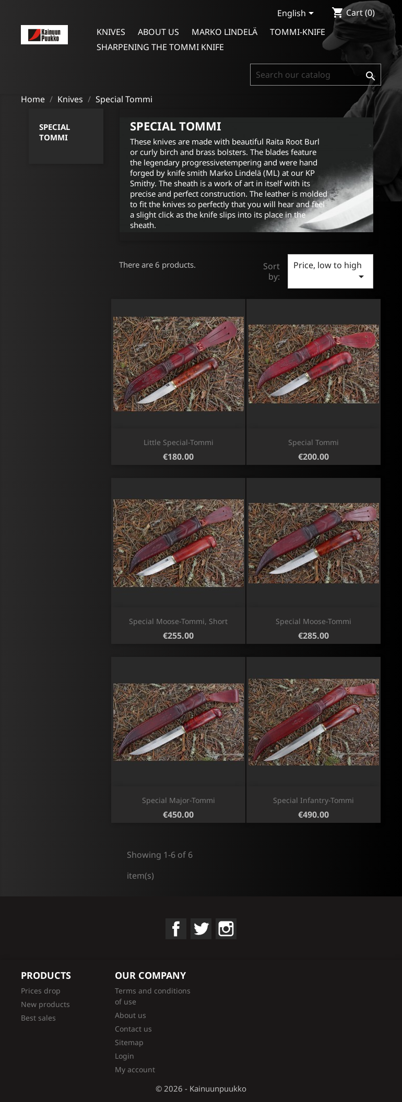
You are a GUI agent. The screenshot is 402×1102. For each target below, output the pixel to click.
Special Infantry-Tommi (313, 800)
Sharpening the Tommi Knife (160, 47)
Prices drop (41, 991)
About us (158, 32)
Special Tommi (54, 132)
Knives (111, 32)
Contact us (133, 1029)
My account (135, 1069)
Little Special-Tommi (179, 442)
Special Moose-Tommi (313, 621)
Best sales (38, 1018)
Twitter (201, 928)
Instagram (226, 928)
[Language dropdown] (297, 14)
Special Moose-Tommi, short (178, 621)
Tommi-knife (297, 32)
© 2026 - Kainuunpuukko (201, 1088)
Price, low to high (330, 271)
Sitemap (129, 1042)
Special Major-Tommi (178, 800)
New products (45, 1004)
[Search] (315, 75)
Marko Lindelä (224, 32)
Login (124, 1056)
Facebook (175, 928)
